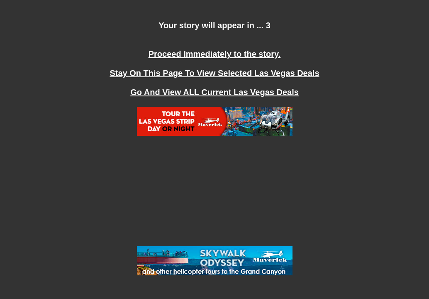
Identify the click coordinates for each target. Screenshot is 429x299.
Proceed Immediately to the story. (215, 54)
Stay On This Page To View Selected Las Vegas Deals (214, 73)
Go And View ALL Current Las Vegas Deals (214, 92)
